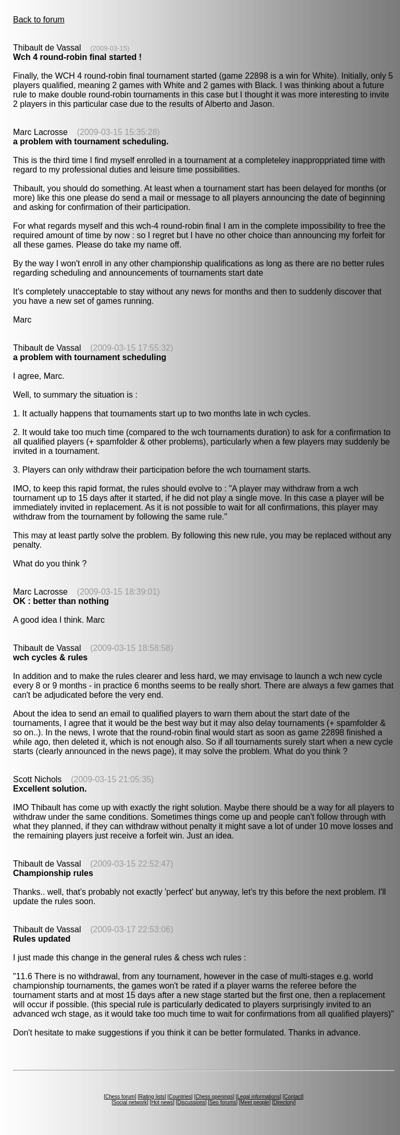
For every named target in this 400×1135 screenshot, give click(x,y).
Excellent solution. (49, 788)
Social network (130, 1102)
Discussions (191, 1102)
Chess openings (214, 1097)
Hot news (162, 1102)
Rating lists (152, 1097)
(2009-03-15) (109, 48)
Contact (293, 1097)
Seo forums (222, 1102)
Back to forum (39, 19)
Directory (283, 1102)
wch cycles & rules (50, 657)
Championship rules (53, 873)
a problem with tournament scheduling (89, 357)
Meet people (255, 1102)
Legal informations (258, 1097)
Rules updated (41, 938)
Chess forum (120, 1097)
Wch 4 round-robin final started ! (77, 57)
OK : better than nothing (61, 601)
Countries (180, 1097)
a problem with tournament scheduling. (91, 141)
